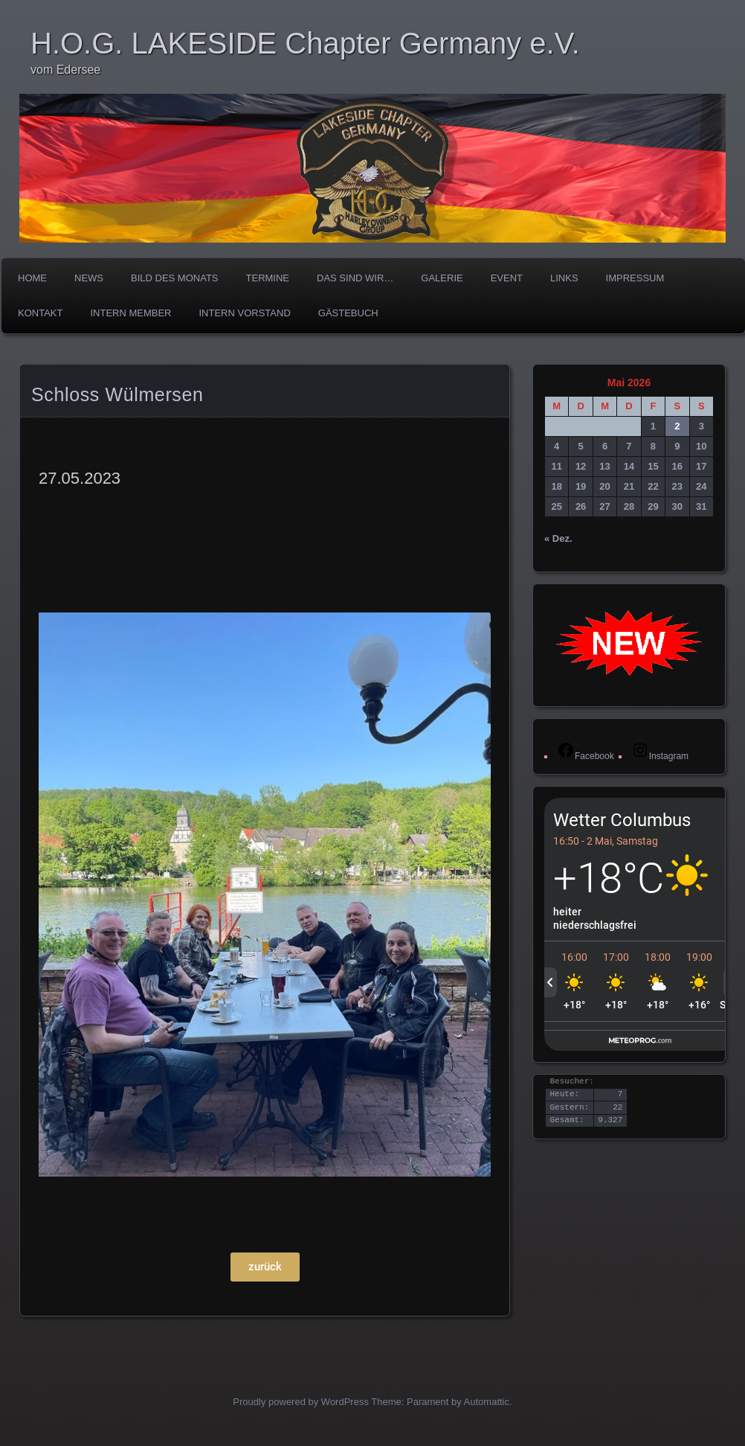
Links (564, 278)
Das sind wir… (355, 278)
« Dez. (558, 538)
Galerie (441, 278)
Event (507, 278)
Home (32, 278)
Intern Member (130, 313)
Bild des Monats (175, 278)
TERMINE (268, 278)
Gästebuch (348, 313)
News (88, 278)
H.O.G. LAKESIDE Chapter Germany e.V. (305, 43)
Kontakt (40, 313)
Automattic (486, 1401)
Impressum (635, 278)
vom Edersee (65, 69)
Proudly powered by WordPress (301, 1401)
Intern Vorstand (245, 313)
